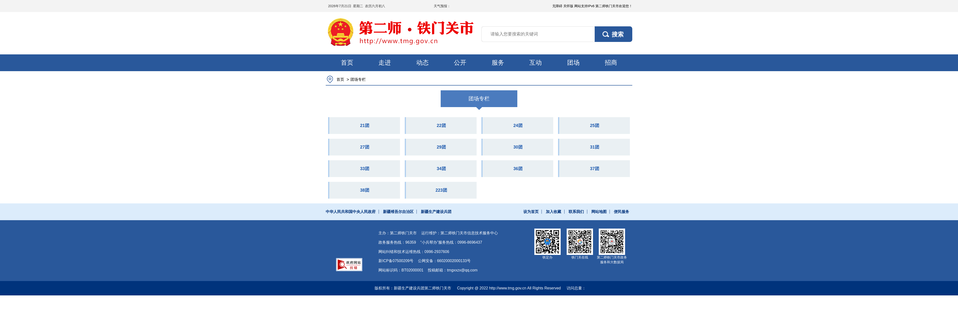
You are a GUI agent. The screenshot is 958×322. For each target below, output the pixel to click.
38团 (364, 190)
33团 (364, 168)
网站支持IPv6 (584, 6)
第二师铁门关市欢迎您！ (613, 6)
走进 (384, 62)
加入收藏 (553, 212)
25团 (594, 125)
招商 (611, 62)
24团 (517, 125)
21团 (364, 125)
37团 (594, 168)
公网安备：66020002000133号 (444, 261)
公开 (460, 62)
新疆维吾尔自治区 (398, 212)
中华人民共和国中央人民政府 (351, 212)
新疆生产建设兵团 (436, 212)
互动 (535, 62)
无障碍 (557, 6)
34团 (441, 168)
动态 (422, 62)
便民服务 (621, 212)
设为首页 (531, 212)
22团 (441, 125)
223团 (441, 190)
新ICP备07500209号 (395, 261)
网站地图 (599, 212)
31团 (594, 147)
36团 (517, 168)
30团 (517, 147)
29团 (441, 147)
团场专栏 (358, 79)
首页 (347, 62)
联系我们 (576, 212)
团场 (573, 62)
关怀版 (568, 6)
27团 (364, 147)
